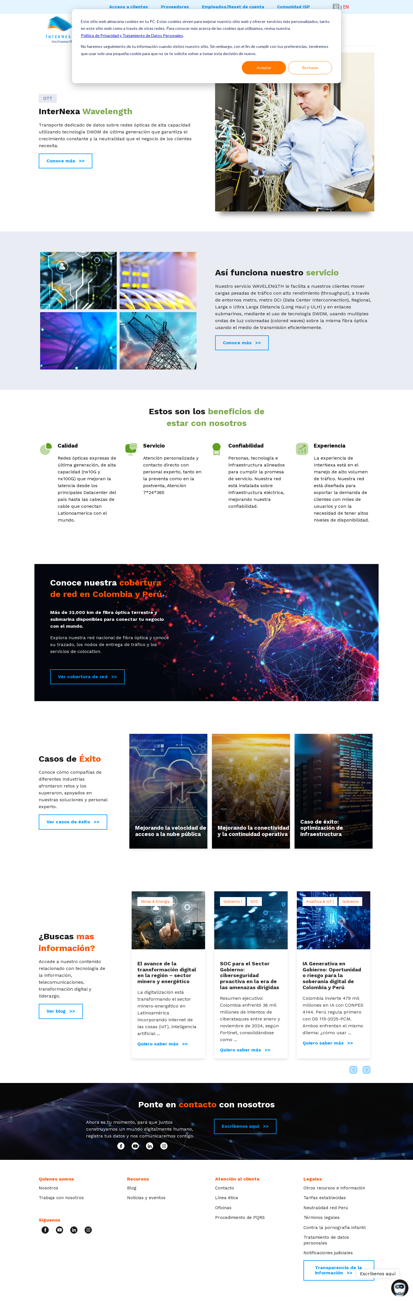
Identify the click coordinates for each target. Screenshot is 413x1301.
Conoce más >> (65, 161)
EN (346, 7)
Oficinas (223, 1207)
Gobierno (350, 902)
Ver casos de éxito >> (73, 821)
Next (366, 1070)
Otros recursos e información (334, 1188)
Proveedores (175, 6)
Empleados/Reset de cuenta (233, 6)
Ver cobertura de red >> (87, 676)
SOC (254, 902)
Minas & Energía (155, 902)
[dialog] (206, 46)
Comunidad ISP (293, 6)
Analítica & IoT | (320, 902)
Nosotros (48, 1188)
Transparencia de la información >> (338, 1270)
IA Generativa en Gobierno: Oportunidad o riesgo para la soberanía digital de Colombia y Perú (332, 975)
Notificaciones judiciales (328, 1252)
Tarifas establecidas (324, 1197)
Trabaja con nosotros (61, 1197)
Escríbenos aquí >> (245, 1126)
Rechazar (310, 67)
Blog (132, 1188)
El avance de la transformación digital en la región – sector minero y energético (166, 972)
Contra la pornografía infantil (334, 1227)
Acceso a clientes (128, 6)
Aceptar (264, 67)
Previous (353, 1070)
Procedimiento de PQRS (240, 1217)
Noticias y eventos (146, 1197)
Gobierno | (232, 902)
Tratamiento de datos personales (326, 1240)
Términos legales (321, 1217)
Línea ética (226, 1197)
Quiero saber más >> (162, 1044)
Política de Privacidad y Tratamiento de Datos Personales (132, 35)
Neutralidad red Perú (325, 1207)
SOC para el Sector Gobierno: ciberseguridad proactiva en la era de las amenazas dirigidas (249, 975)
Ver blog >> (60, 1011)
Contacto (224, 1188)
